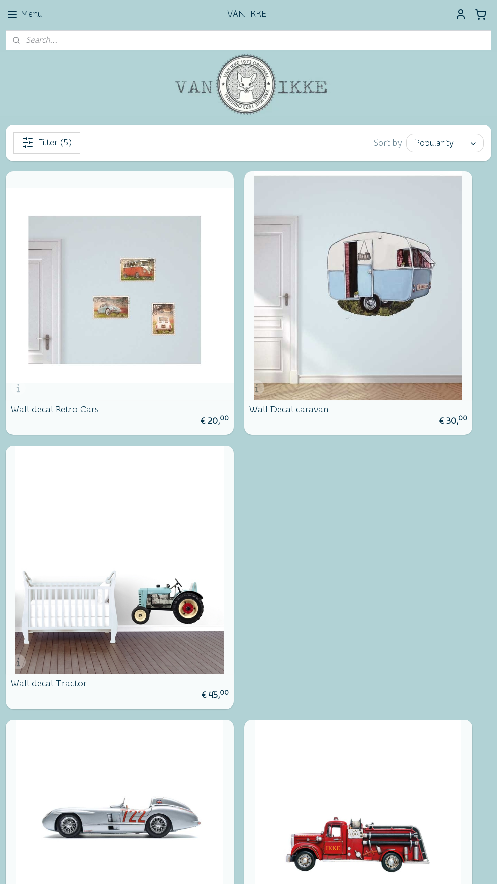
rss (228, 865)
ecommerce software (264, 865)
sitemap (210, 865)
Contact (32, 727)
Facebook (35, 744)
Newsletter (38, 710)
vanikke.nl (193, 772)
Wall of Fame (201, 727)
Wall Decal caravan (215, 336)
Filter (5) (47, 143)
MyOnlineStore (345, 865)
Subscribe (31, 816)
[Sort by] (445, 143)
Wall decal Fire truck (218, 537)
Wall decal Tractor (380, 336)
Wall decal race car (49, 537)
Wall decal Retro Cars (55, 336)
